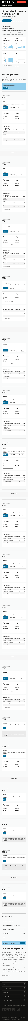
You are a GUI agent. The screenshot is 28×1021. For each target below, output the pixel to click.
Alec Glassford (13, 963)
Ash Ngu (20, 963)
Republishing (14, 1017)
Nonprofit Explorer (7, 5)
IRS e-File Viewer (15, 971)
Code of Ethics (5, 1017)
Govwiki (20, 972)
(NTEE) (19, 32)
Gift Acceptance (16, 1019)
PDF (19, 174)
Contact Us (6, 87)
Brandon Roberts (6, 965)
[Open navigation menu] (15, 2)
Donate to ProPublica (21, 2)
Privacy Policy (22, 1017)
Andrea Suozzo (6, 963)
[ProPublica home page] (11, 1009)
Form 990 (4, 78)
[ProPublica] (8, 2)
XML (19, 107)
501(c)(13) (11, 28)
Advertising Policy (6, 1019)
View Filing (5, 107)
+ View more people (6, 142)
